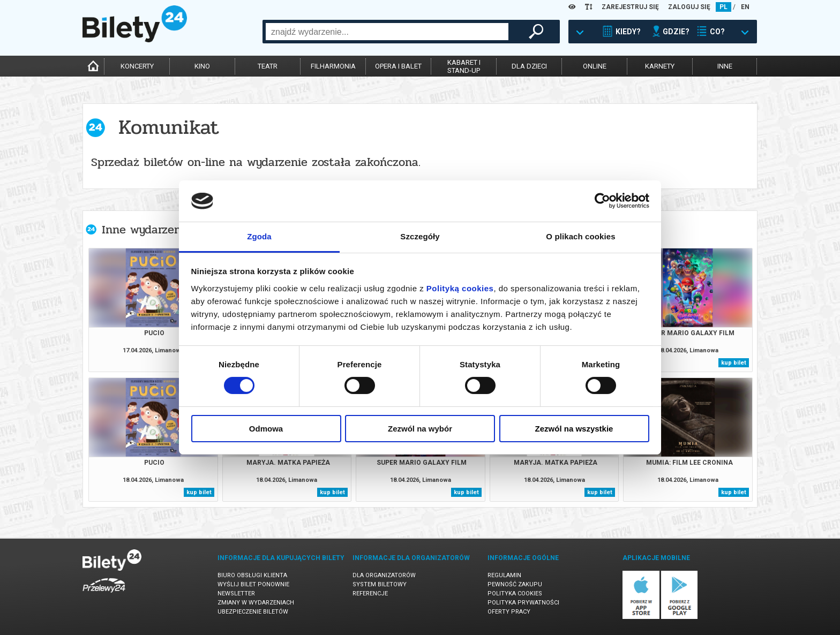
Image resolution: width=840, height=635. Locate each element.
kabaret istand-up (464, 66)
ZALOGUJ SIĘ (689, 7)
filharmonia (333, 66)
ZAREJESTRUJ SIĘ (630, 7)
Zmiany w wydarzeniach (256, 602)
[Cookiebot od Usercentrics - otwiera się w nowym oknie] (602, 201)
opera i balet (398, 66)
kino (202, 66)
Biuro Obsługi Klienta (252, 575)
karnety (659, 66)
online (594, 66)
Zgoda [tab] (259, 236)
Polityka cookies (515, 593)
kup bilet (733, 362)
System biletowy (379, 584)
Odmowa (266, 428)
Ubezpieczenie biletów (253, 611)
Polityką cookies (460, 288)
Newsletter (236, 593)
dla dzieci (529, 66)
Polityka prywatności (523, 602)
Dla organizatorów (384, 575)
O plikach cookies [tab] (580, 236)
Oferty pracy (509, 611)
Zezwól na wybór (420, 428)
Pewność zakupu (515, 584)
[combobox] (387, 31)
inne (724, 66)
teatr (268, 66)
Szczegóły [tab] (419, 236)
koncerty (137, 66)
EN (745, 7)
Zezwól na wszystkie (574, 428)
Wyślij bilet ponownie (253, 584)
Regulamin (504, 575)
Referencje (370, 593)
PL (723, 7)
